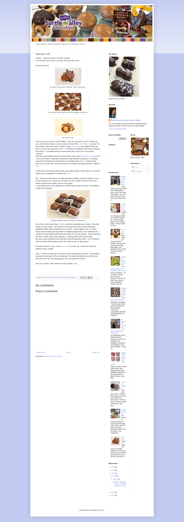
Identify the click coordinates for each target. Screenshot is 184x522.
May (114, 476)
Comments (137, 171)
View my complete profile (117, 129)
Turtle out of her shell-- (123, 207)
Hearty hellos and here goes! (123, 180)
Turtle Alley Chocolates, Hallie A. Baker (126, 120)
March (115, 479)
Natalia (62, 224)
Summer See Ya (123, 411)
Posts (135, 167)
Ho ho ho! (123, 230)
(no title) (122, 438)
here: (38, 166)
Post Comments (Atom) (53, 356)
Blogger (101, 510)
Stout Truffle (65, 246)
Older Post (96, 352)
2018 (113, 470)
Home (68, 352)
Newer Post (40, 352)
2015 (113, 495)
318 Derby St (84, 144)
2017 (113, 473)
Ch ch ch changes (123, 385)
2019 (113, 467)
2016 (113, 492)
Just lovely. (75, 146)
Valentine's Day (87, 156)
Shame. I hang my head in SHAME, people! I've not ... (119, 484)
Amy (64, 149)
